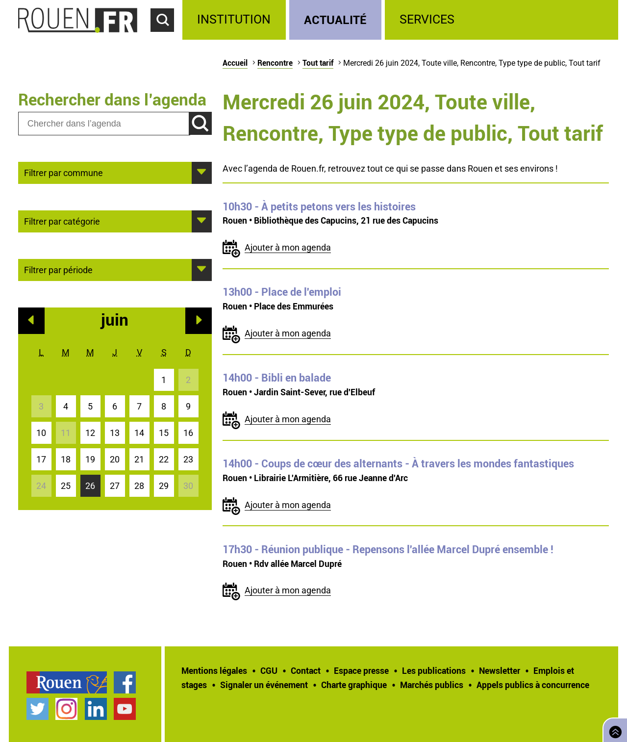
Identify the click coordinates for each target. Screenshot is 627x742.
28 (139, 486)
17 (41, 459)
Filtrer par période (58, 269)
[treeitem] (235, 20)
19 (90, 459)
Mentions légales (214, 670)
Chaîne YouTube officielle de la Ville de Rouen (125, 709)
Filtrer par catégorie (62, 221)
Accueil (235, 62)
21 (139, 459)
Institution (234, 19)
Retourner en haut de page (613, 729)
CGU (268, 670)
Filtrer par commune (63, 172)
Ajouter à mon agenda (288, 247)
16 (188, 433)
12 (90, 433)
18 (66, 459)
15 (164, 433)
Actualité (335, 19)
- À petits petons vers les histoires (319, 206)
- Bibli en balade (277, 377)
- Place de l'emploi (282, 292)
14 (139, 433)
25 (66, 486)
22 (164, 459)
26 (90, 486)
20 (115, 459)
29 (164, 486)
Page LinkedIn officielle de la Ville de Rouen (96, 709)
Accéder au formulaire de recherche (166, 37)
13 (115, 433)
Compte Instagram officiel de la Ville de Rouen (66, 709)
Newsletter (499, 670)
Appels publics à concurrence (533, 685)
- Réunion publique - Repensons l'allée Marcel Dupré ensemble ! (388, 549)
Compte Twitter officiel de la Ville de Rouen (37, 709)
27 (115, 486)
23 (188, 459)
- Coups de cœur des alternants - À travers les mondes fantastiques (398, 463)
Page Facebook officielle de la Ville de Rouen (125, 682)
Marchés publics (431, 685)
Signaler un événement (264, 685)
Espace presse (361, 670)
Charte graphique (354, 685)
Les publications (434, 670)
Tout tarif (317, 62)
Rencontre (275, 62)
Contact (306, 670)
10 (41, 433)
